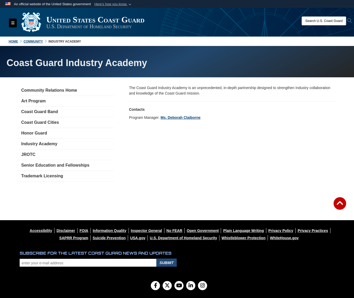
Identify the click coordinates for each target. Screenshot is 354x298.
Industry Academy (39, 144)
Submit (166, 263)
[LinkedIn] (190, 286)
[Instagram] (202, 286)
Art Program (33, 101)
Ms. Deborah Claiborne (180, 117)
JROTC (28, 154)
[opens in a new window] (41, 231)
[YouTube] (179, 286)
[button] (113, 4)
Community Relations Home (49, 90)
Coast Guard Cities (40, 122)
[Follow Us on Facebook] (155, 286)
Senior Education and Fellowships (55, 165)
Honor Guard (34, 133)
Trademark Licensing (42, 176)
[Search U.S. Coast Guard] (324, 20)
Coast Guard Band (39, 111)
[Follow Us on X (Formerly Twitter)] (167, 286)
